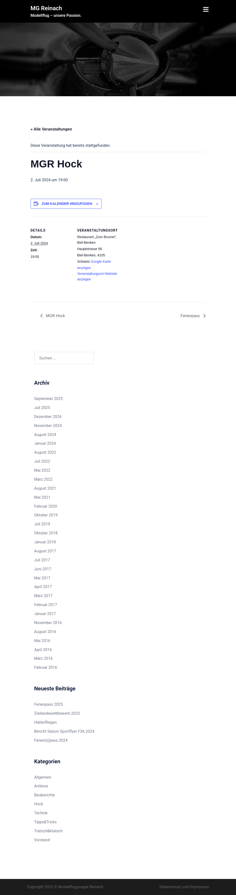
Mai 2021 (42, 497)
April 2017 (43, 586)
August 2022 (45, 452)
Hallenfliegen (45, 722)
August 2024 (45, 434)
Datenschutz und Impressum (184, 887)
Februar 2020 (45, 506)
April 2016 (43, 649)
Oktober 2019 (46, 515)
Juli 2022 (42, 461)
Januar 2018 (45, 542)
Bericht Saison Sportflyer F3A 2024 (64, 731)
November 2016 (48, 622)
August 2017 (45, 551)
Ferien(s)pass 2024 (51, 740)
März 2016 (43, 658)
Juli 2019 (42, 524)
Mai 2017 (42, 578)
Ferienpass (191, 316)
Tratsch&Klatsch (48, 831)
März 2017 (43, 595)
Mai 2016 (42, 640)
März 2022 (43, 479)
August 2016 (45, 631)
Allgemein (43, 777)
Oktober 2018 (46, 533)
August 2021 (45, 488)
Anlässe (41, 786)
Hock (38, 804)
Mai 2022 (42, 470)
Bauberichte (44, 795)
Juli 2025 (42, 407)
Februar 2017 (45, 604)
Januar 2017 (45, 613)
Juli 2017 (42, 560)
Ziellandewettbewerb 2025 (57, 713)
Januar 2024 (45, 443)
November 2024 (48, 425)
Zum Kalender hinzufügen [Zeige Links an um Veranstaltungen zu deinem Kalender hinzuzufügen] (67, 204)
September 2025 (48, 398)
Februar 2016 (45, 667)
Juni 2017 (42, 569)
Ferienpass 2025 (48, 704)
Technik (41, 813)
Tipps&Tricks (45, 822)
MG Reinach (46, 8)
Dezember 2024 (47, 416)
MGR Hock (55, 316)
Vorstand (42, 840)
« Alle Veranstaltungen (51, 129)
